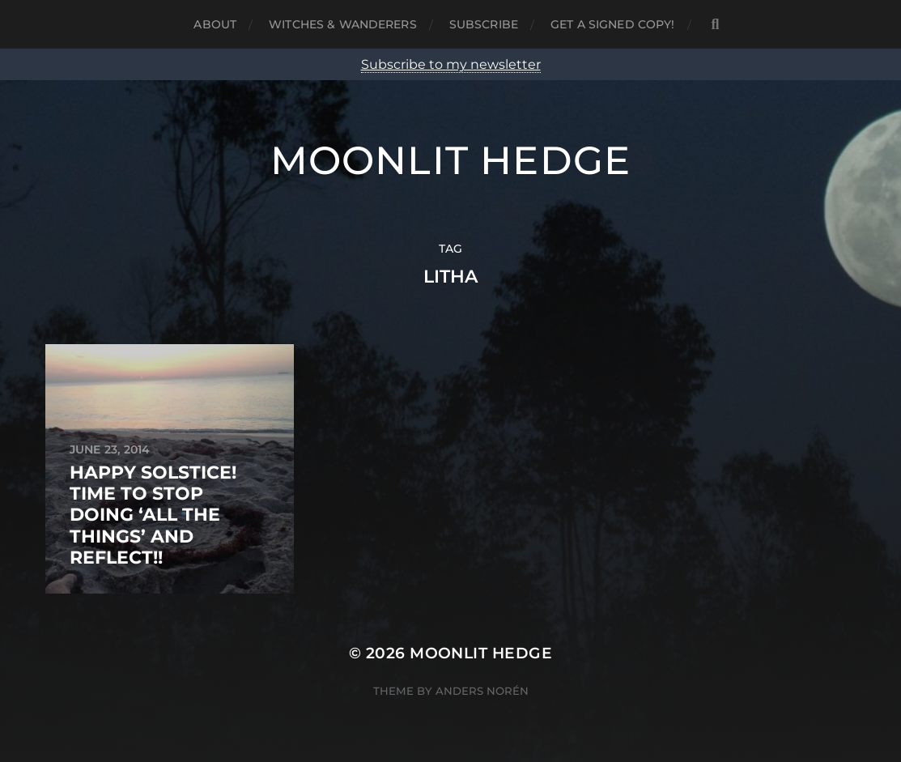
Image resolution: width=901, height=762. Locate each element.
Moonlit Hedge (450, 160)
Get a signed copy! (612, 24)
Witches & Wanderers (343, 24)
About (214, 24)
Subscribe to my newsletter (451, 64)
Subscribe (483, 24)
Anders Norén (482, 690)
